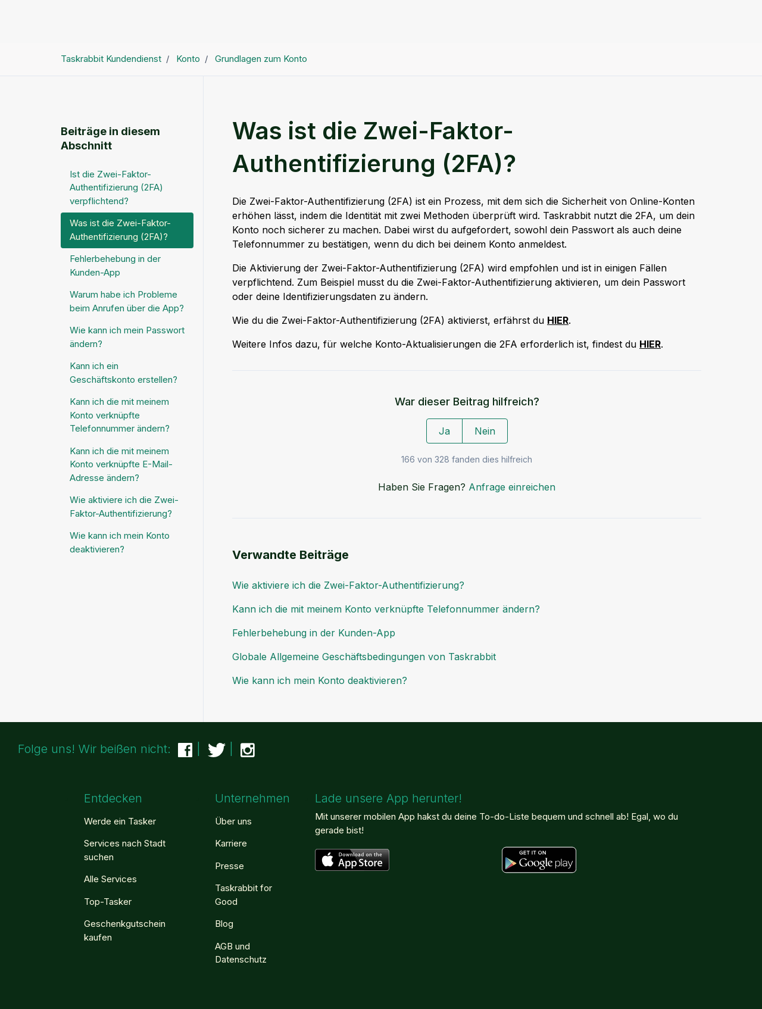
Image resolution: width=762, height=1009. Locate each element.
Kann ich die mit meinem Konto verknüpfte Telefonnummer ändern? (386, 609)
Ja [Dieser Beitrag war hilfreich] (444, 431)
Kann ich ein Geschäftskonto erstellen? (123, 372)
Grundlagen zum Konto (261, 58)
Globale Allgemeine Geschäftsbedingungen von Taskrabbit (364, 657)
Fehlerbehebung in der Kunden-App (313, 633)
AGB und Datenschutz (241, 953)
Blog (224, 923)
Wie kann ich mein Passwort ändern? (127, 336)
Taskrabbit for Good (243, 894)
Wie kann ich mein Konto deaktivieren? (319, 680)
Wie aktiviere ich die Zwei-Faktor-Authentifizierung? (348, 585)
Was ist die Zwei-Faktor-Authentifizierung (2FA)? (120, 229)
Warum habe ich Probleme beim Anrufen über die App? (127, 301)
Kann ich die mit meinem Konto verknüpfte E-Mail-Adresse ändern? (121, 464)
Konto (188, 58)
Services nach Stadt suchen (124, 850)
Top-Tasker (108, 901)
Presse (229, 865)
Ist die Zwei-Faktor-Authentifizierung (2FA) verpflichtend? (116, 187)
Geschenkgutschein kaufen (124, 930)
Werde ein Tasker (120, 821)
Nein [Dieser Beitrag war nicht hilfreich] (484, 431)
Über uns (233, 821)
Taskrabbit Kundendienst (111, 58)
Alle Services (110, 879)
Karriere (231, 843)
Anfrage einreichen (512, 487)
